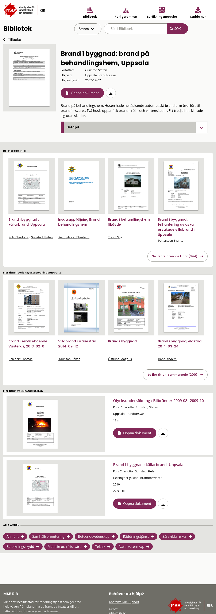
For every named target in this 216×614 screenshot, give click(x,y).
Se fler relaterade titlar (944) (174, 256)
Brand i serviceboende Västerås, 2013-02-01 (27, 344)
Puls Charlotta (18, 237)
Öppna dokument (85, 93)
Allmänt (13, 536)
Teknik (100, 546)
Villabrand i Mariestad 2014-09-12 (77, 344)
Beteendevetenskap (93, 536)
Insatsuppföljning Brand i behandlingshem (79, 222)
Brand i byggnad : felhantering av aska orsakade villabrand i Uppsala (176, 227)
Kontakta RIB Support (124, 602)
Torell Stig (115, 237)
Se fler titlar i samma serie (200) (172, 375)
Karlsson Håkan (69, 359)
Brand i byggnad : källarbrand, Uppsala (26, 222)
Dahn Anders (167, 359)
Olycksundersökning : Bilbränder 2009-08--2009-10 (158, 400)
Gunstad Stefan (42, 237)
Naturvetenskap (131, 546)
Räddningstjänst (136, 536)
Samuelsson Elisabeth (73, 237)
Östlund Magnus (120, 359)
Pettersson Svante (170, 241)
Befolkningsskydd (20, 546)
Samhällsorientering (48, 536)
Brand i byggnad (122, 341)
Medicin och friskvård (65, 546)
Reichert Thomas (20, 359)
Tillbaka (14, 39)
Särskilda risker (174, 536)
